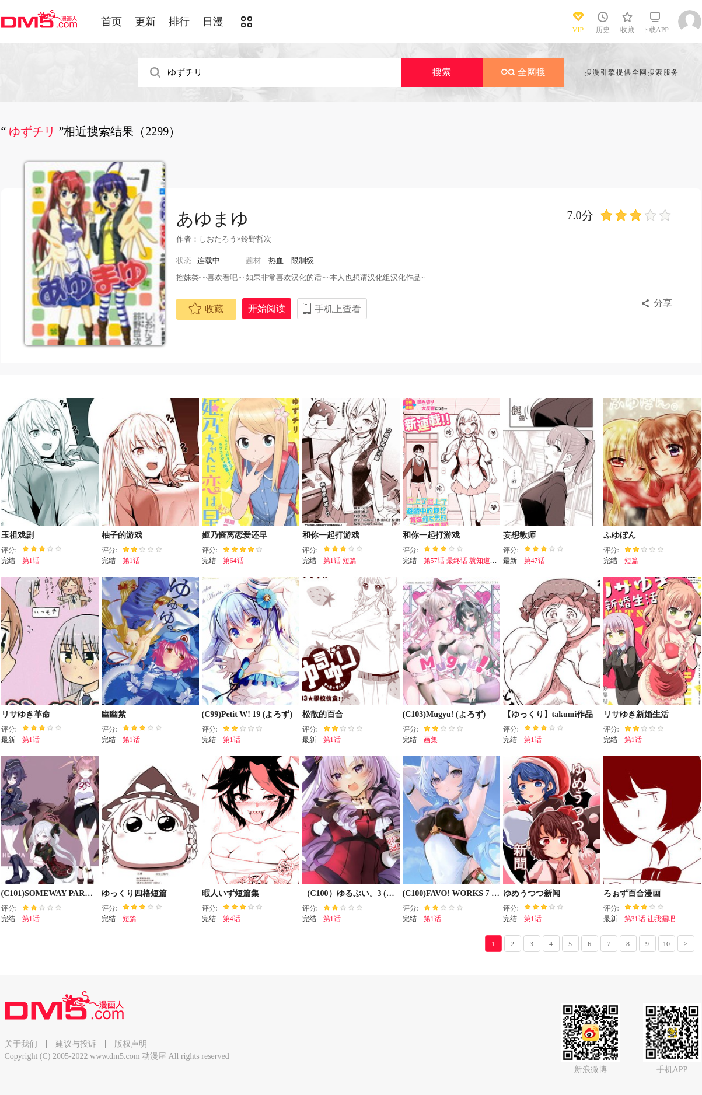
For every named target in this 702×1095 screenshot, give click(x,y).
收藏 (205, 308)
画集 (431, 740)
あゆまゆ (212, 218)
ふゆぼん (619, 535)
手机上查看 (338, 309)
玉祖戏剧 (17, 535)
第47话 (534, 561)
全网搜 (523, 72)
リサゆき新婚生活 (636, 714)
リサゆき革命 (25, 714)
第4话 (231, 919)
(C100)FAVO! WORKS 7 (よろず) (462, 893)
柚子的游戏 (122, 535)
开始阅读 (266, 308)
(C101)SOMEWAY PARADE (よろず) (67, 893)
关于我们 (21, 1044)
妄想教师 (519, 535)
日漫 (212, 21)
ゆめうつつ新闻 (531, 893)
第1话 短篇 (340, 561)
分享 (663, 303)
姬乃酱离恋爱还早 (234, 535)
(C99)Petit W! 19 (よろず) (247, 714)
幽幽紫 (114, 714)
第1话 (31, 561)
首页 (111, 21)
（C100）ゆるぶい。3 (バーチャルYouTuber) (383, 893)
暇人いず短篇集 (230, 893)
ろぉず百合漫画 (632, 893)
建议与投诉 (75, 1044)
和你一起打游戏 (330, 535)
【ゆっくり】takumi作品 (548, 714)
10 (666, 944)
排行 (179, 21)
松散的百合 (322, 714)
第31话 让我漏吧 (649, 919)
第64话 (233, 561)
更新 (145, 21)
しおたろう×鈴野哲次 (235, 239)
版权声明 (130, 1044)
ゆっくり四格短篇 (134, 893)
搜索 (441, 72)
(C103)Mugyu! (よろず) (444, 714)
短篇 (631, 561)
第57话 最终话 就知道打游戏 (467, 561)
